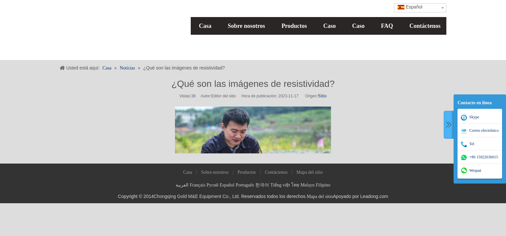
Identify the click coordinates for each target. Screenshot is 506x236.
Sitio (322, 95)
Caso (329, 26)
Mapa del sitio (310, 172)
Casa (205, 26)
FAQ (387, 26)
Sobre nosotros (246, 26)
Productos (294, 26)
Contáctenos (424, 26)
